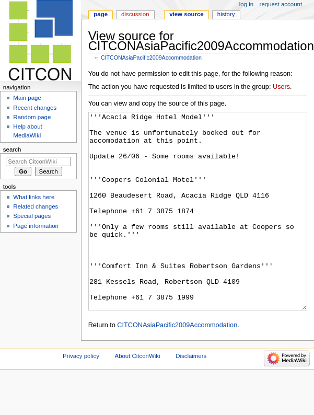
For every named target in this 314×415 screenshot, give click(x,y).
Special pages (32, 216)
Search (12, 149)
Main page (27, 98)
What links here (33, 197)
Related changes (35, 206)
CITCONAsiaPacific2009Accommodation (151, 57)
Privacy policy (81, 395)
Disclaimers (191, 395)
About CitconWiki (137, 395)
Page (101, 14)
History (226, 14)
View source (186, 14)
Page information (36, 226)
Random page (32, 117)
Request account (281, 4)
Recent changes (34, 108)
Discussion (135, 14)
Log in (246, 4)
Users (281, 86)
